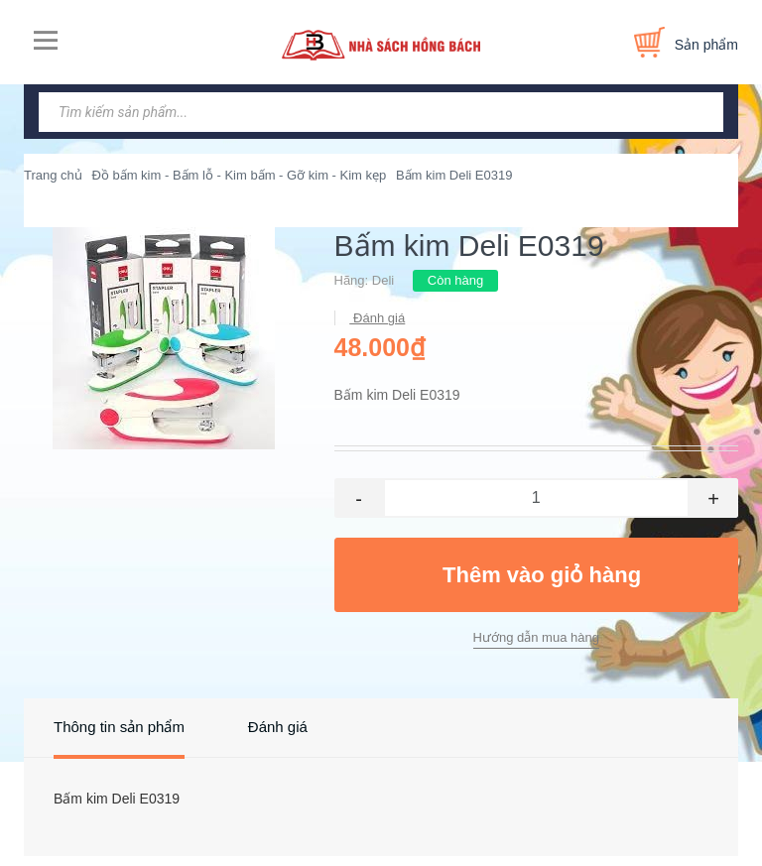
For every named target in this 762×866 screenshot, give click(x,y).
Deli (383, 280)
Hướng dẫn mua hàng (536, 637)
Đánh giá (378, 317)
